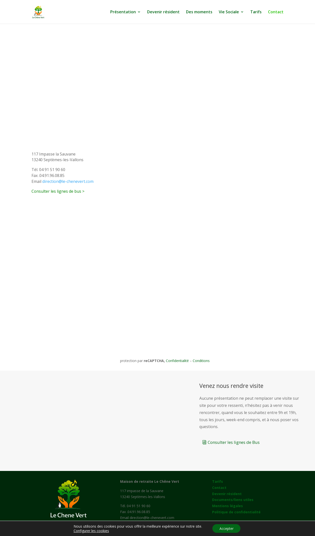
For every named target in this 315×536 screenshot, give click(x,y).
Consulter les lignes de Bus (234, 442)
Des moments (199, 12)
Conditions (201, 360)
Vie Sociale (229, 12)
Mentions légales (227, 505)
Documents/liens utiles (232, 499)
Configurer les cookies (91, 530)
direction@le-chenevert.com (68, 181)
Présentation (123, 12)
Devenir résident (163, 12)
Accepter (227, 528)
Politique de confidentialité (236, 512)
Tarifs (256, 12)
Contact (276, 12)
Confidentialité (177, 360)
